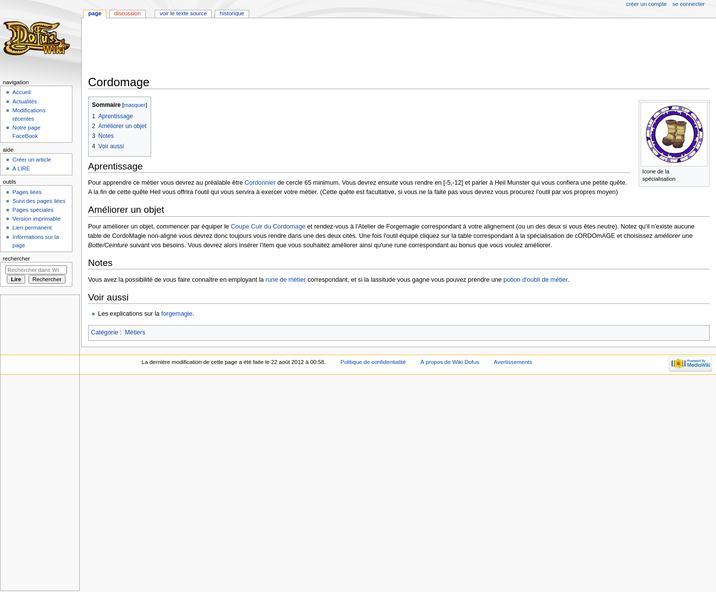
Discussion (127, 13)
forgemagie (176, 313)
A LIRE (21, 168)
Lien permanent (32, 227)
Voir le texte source (183, 13)
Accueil (21, 92)
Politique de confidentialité (373, 362)
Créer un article (31, 160)
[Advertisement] (267, 48)
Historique (232, 13)
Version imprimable (36, 219)
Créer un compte (646, 4)
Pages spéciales (32, 210)
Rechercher (16, 259)
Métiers (135, 332)
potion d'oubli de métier (535, 279)
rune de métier (285, 279)
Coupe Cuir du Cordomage (268, 226)
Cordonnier (260, 182)
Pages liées (26, 192)
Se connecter (689, 4)
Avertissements (513, 362)
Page (94, 13)
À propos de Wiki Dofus (450, 362)
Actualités (24, 101)
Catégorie (104, 332)
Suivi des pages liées (38, 201)
